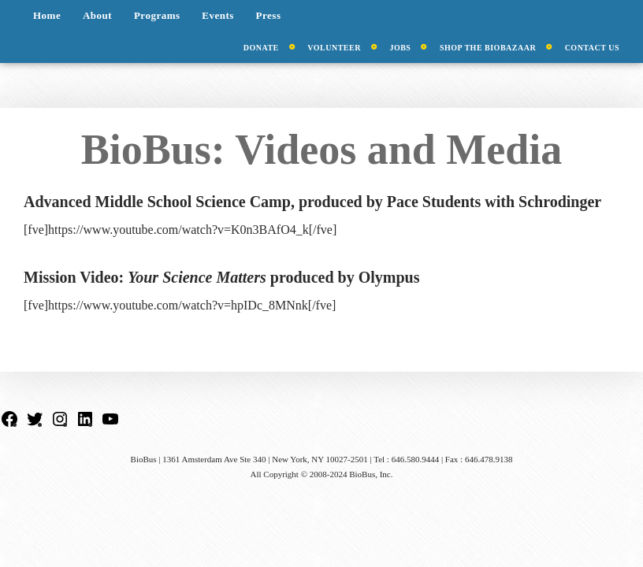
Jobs (400, 47)
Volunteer (334, 47)
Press (268, 15)
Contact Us (592, 47)
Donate (261, 47)
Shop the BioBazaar (488, 47)
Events (218, 15)
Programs (157, 15)
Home (47, 15)
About (97, 15)
